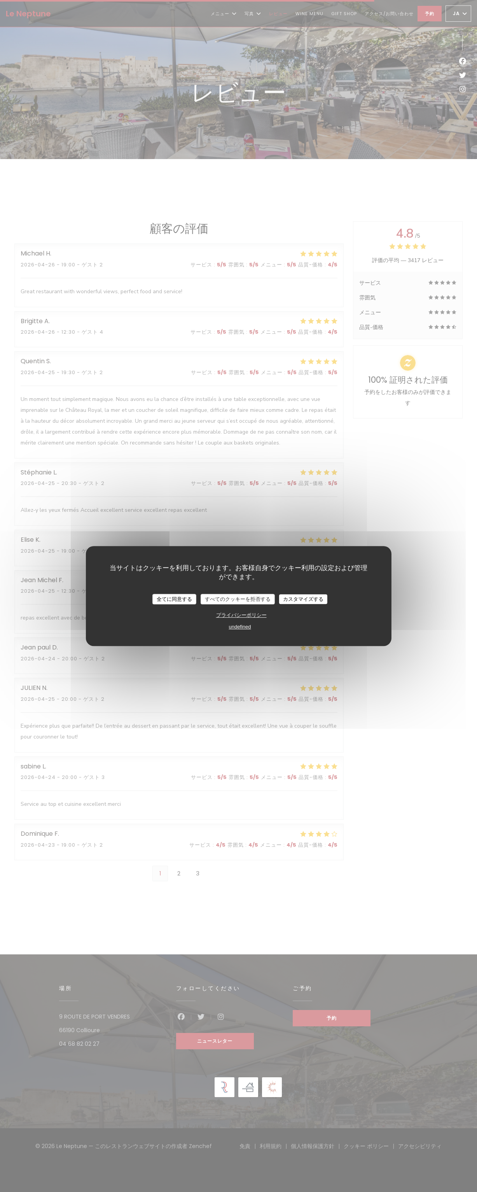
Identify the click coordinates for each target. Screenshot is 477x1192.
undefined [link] (240, 627)
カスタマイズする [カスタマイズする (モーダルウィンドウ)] (303, 599)
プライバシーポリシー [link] (241, 615)
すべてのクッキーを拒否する (238, 599)
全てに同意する (174, 599)
